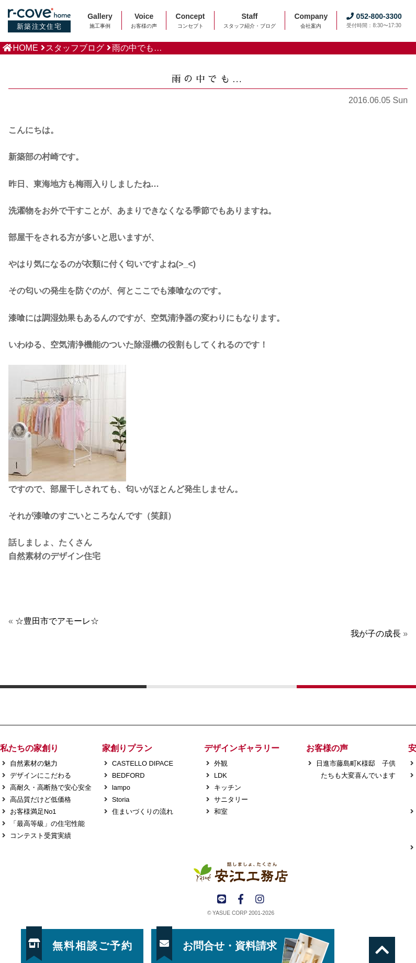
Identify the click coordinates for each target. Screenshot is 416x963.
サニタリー (231, 799)
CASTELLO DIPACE (142, 763)
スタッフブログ (75, 47)
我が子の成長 (376, 633)
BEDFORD (128, 775)
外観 (221, 763)
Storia (120, 799)
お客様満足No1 (33, 811)
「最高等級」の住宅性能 (47, 823)
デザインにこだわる (40, 775)
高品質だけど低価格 (40, 799)
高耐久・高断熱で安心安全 (51, 787)
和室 (221, 811)
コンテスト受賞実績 (40, 835)
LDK (220, 775)
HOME (25, 47)
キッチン (227, 787)
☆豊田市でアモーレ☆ (57, 621)
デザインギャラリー (241, 748)
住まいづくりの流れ (142, 811)
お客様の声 (327, 748)
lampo (121, 787)
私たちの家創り (29, 748)
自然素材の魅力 (34, 763)
